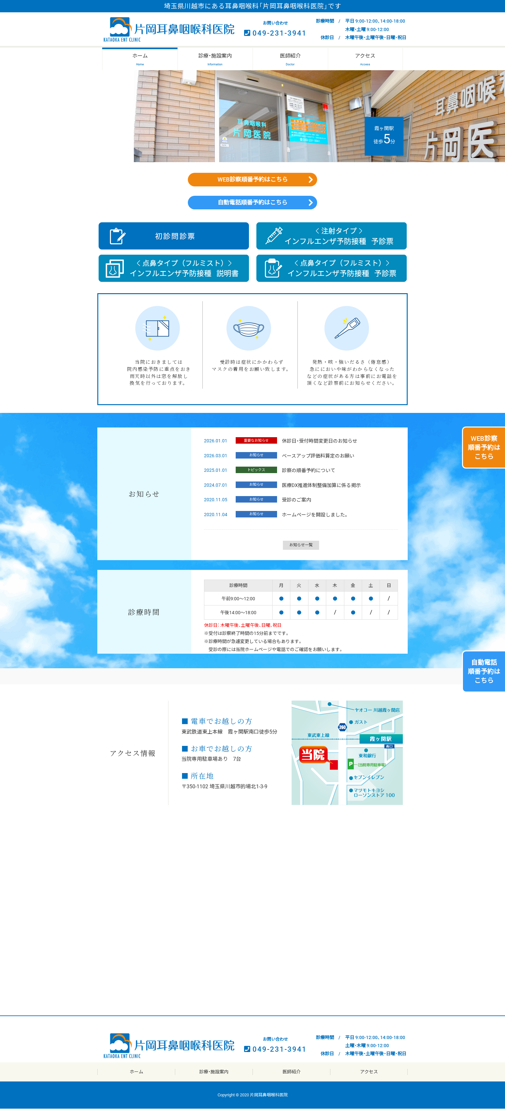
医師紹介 (292, 1082)
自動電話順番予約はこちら (252, 210)
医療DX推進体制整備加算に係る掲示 (318, 496)
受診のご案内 (293, 510)
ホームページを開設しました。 (312, 525)
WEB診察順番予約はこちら (252, 182)
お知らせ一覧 (301, 555)
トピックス (255, 480)
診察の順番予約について (306, 481)
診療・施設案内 (214, 1082)
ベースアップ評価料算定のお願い (315, 466)
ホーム (136, 1082)
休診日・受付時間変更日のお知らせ (317, 451)
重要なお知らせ (255, 451)
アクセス (369, 1082)
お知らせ (255, 465)
